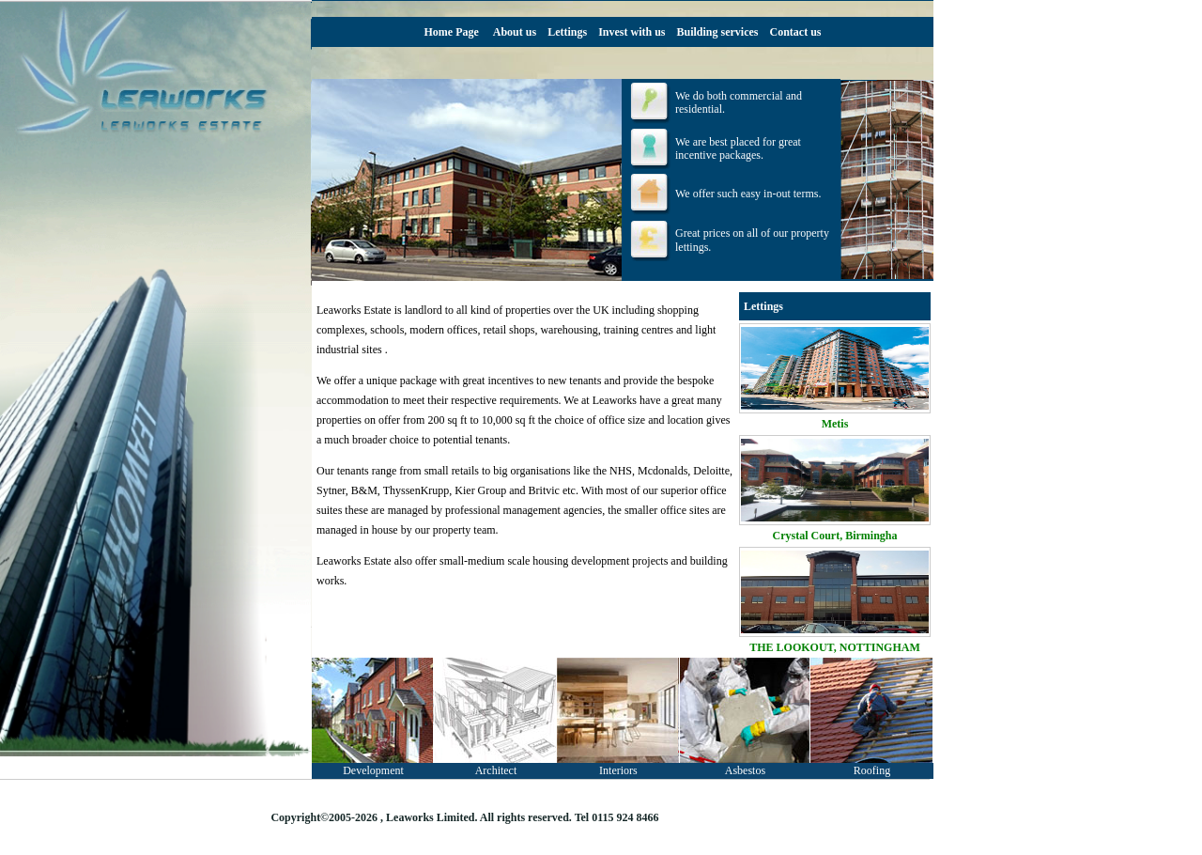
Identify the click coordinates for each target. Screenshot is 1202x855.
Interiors (618, 770)
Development (373, 770)
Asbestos (745, 770)
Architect (496, 770)
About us (514, 32)
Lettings (567, 32)
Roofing (872, 770)
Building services (718, 32)
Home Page (451, 32)
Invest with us (631, 32)
